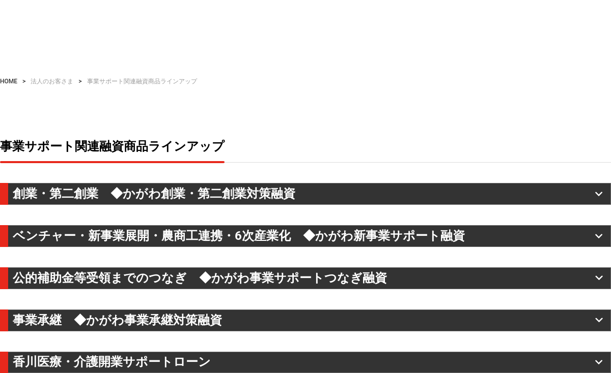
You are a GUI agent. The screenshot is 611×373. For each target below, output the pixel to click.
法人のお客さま (52, 81)
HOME (8, 81)
